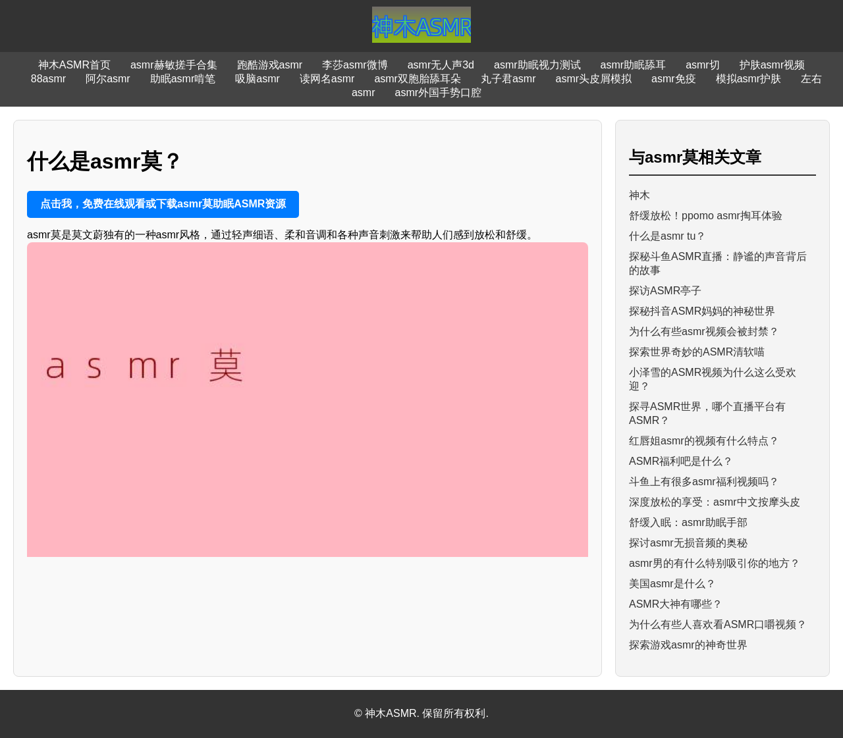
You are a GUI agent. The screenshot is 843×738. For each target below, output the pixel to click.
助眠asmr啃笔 (183, 78)
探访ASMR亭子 (665, 290)
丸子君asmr (508, 78)
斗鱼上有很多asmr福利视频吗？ (704, 481)
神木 (639, 195)
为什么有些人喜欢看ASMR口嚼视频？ (718, 624)
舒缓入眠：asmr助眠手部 (688, 522)
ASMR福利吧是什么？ (681, 461)
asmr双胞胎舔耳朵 (417, 78)
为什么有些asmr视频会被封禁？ (704, 331)
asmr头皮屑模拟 (594, 78)
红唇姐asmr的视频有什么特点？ (704, 440)
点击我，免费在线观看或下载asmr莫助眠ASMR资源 (163, 203)
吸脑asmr (257, 78)
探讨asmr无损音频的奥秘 (688, 542)
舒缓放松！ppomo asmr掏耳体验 (705, 215)
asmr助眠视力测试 (537, 64)
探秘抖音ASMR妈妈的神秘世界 (702, 311)
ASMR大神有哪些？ (675, 604)
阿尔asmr (108, 78)
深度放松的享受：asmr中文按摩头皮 (714, 502)
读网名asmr (327, 78)
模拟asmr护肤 (749, 78)
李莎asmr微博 (355, 64)
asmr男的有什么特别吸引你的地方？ (714, 563)
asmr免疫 (673, 78)
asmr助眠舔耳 (633, 64)
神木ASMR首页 (74, 64)
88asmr (48, 78)
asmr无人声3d (441, 64)
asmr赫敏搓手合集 (173, 64)
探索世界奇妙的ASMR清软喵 (697, 351)
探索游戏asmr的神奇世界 (688, 644)
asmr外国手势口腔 (438, 92)
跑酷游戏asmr (270, 64)
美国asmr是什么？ (672, 583)
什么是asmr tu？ (667, 236)
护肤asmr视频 (772, 64)
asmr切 (703, 64)
